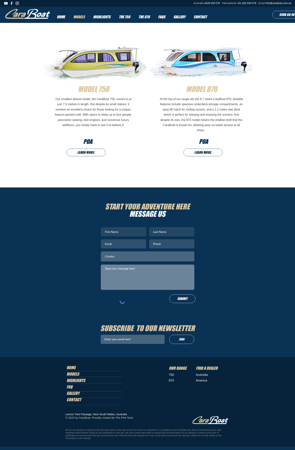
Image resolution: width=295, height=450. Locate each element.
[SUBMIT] (182, 298)
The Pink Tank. (125, 417)
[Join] (181, 339)
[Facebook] (11, 3)
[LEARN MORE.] (86, 152)
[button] (124, 16)
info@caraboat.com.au (278, 3)
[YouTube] (6, 3)
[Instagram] (17, 3)
